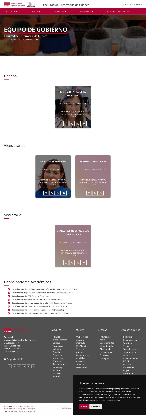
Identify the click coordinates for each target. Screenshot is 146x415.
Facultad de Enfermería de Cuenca (66, 5)
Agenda (56, 352)
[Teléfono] (72, 123)
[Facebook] (10, 366)
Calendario (81, 361)
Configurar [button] (95, 406)
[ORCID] (84, 123)
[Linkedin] (19, 366)
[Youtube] (28, 366)
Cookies (17, 409)
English (125, 4)
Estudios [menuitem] (34, 11)
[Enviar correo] (66, 123)
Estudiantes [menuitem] (59, 11)
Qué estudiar (82, 337)
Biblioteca (127, 337)
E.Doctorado (105, 349)
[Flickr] (33, 366)
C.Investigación (106, 346)
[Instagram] (24, 366)
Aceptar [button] (84, 406)
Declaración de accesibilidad (15, 411)
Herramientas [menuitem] (135, 4)
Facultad (17, 39)
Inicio (10, 39)
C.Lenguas (104, 358)
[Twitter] (14, 366)
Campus (56, 343)
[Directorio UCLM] (78, 123)
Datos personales (29, 409)
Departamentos (107, 343)
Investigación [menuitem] (85, 11)
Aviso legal (8, 409)
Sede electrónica (130, 349)
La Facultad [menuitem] (10, 11)
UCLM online (82, 346)
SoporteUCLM (15, 359)
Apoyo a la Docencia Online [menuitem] (118, 11)
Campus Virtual (130, 340)
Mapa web (32, 411)
